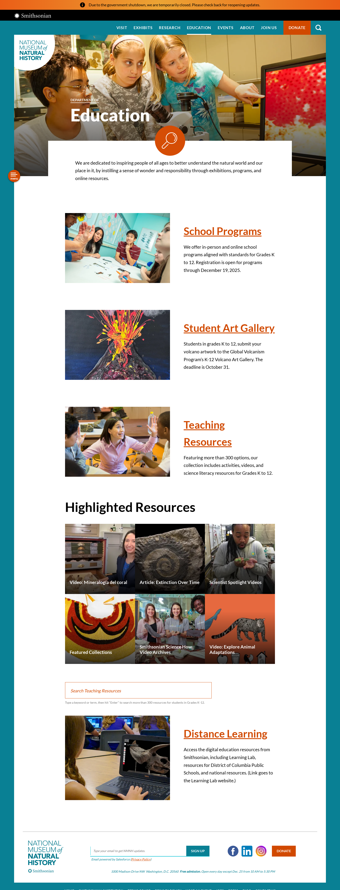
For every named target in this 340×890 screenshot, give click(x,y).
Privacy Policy (139, 857)
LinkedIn (245, 849)
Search (318, 28)
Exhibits (143, 27)
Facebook (231, 849)
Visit (121, 27)
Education (199, 27)
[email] (148, 849)
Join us (269, 27)
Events (226, 27)
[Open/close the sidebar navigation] (14, 176)
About (247, 27)
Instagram (259, 849)
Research (169, 27)
